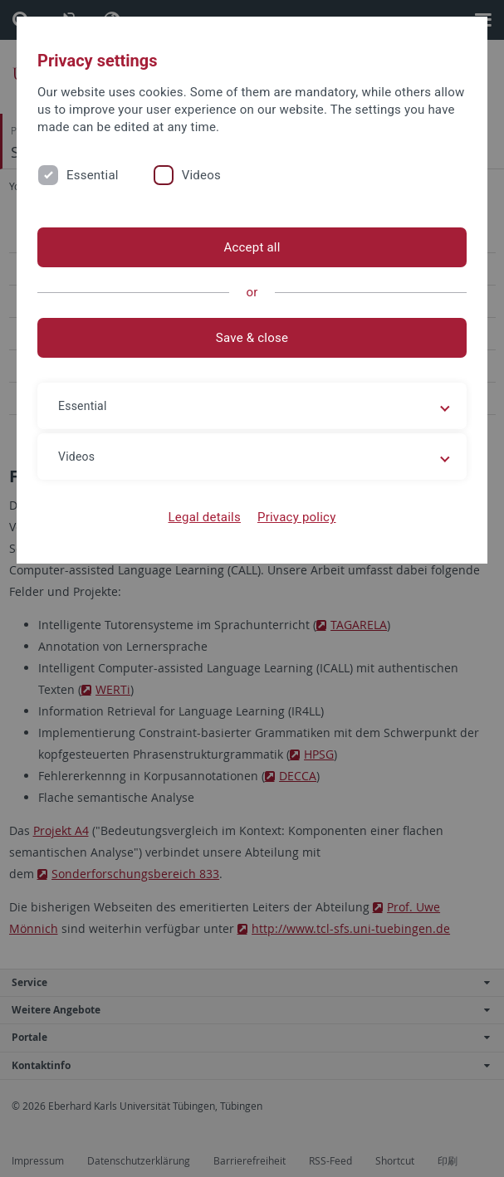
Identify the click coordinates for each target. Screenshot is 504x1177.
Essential (92, 175)
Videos (201, 175)
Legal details (205, 517)
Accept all (251, 247)
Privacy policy (296, 517)
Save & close (252, 337)
